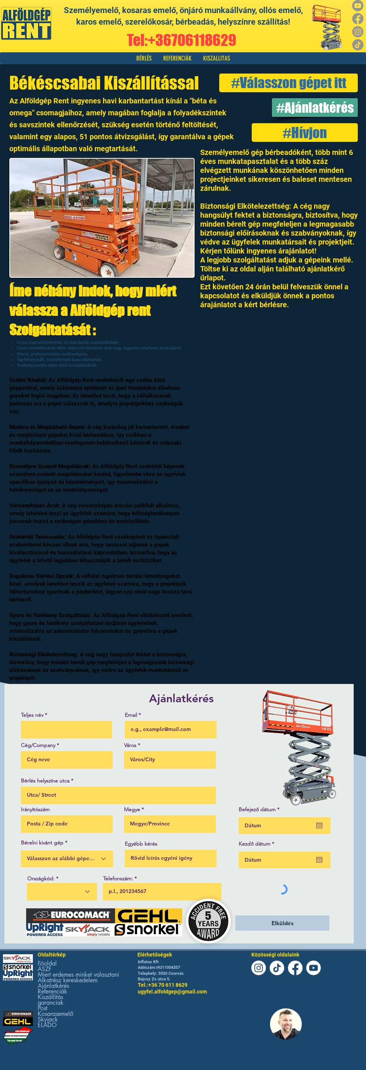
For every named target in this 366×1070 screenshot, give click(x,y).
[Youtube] (357, 5)
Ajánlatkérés (53, 986)
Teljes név (32, 715)
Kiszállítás (50, 997)
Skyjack (48, 1019)
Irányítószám (35, 809)
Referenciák (52, 991)
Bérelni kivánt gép (42, 842)
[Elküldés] (282, 923)
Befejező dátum (260, 809)
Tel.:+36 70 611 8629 (162, 985)
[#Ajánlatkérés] (315, 107)
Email (131, 715)
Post (42, 1008)
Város (130, 745)
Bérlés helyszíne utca (45, 780)
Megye (132, 809)
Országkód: (41, 878)
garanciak (50, 1002)
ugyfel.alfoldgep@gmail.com (172, 992)
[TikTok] (357, 44)
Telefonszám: (118, 878)
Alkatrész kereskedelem (67, 980)
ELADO (47, 1025)
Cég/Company (38, 745)
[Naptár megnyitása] (319, 825)
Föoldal (47, 963)
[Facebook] (357, 18)
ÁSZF (45, 969)
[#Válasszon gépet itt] (288, 83)
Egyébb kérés (141, 843)
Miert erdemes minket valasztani (78, 974)
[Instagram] (357, 31)
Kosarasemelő (55, 1014)
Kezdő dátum (258, 843)
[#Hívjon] (305, 132)
